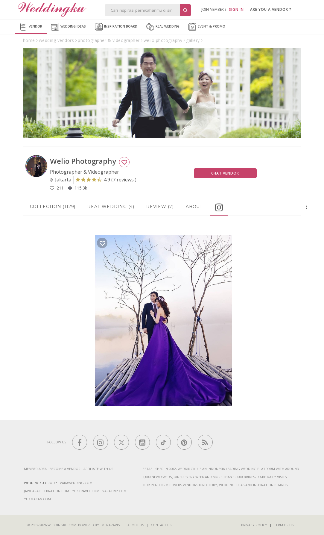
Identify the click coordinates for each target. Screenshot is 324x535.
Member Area (35, 468)
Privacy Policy (254, 525)
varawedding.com (76, 483)
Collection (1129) (55, 206)
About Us (135, 525)
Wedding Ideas (68, 27)
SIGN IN (236, 9)
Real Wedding (163, 27)
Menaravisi (111, 525)
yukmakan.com (37, 499)
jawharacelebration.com (46, 491)
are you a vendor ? (270, 9)
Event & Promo (206, 27)
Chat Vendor (225, 173)
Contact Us (161, 525)
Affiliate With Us (98, 468)
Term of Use (284, 525)
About (196, 206)
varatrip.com (114, 491)
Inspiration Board (116, 27)
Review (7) (162, 206)
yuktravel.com (85, 491)
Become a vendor (65, 468)
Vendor (30, 27)
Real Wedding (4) (113, 206)
